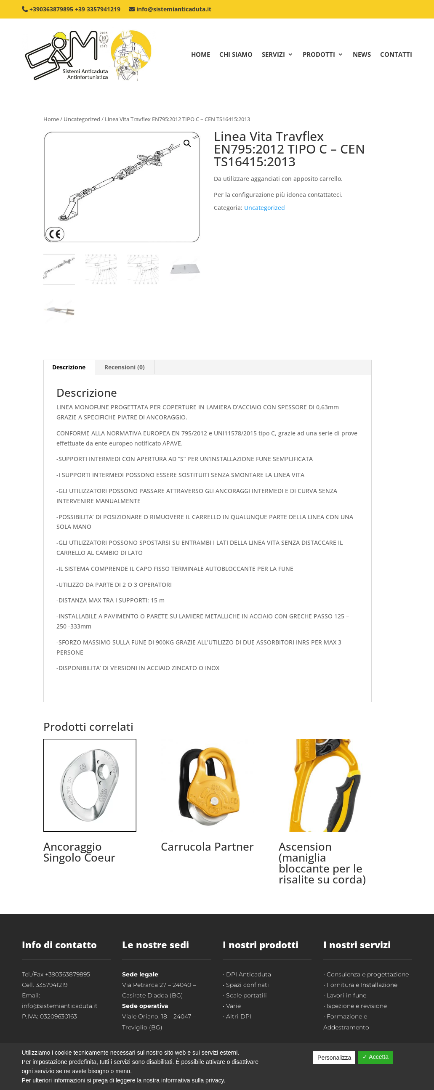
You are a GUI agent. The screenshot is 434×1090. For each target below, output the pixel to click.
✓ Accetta (375, 1056)
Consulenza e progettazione (368, 974)
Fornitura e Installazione (362, 985)
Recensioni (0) (124, 367)
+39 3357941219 (97, 9)
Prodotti (319, 54)
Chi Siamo (236, 54)
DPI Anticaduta (248, 974)
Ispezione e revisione (357, 1006)
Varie (233, 1006)
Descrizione (68, 367)
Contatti (396, 54)
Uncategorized (82, 119)
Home (200, 54)
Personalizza (334, 1057)
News (362, 54)
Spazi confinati (247, 985)
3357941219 (51, 985)
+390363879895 (51, 9)
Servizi (273, 54)
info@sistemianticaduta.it (173, 9)
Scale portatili (246, 995)
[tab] (69, 367)
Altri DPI (238, 1016)
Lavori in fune (346, 995)
